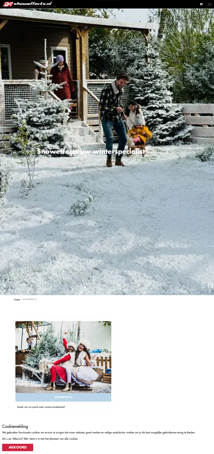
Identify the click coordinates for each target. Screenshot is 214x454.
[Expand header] (209, 4)
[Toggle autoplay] (209, 291)
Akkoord (17, 447)
